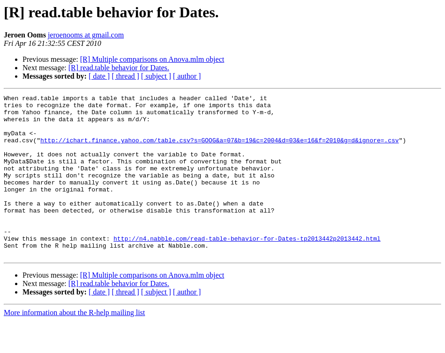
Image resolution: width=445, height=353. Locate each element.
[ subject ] (156, 76)
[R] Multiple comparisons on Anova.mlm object (152, 59)
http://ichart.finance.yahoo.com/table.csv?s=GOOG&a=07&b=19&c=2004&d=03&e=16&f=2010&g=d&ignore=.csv (219, 150)
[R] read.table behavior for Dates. (118, 68)
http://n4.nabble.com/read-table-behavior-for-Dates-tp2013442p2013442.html (246, 268)
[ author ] (187, 76)
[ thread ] (125, 76)
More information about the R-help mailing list (74, 345)
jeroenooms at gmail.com (86, 35)
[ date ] (99, 76)
